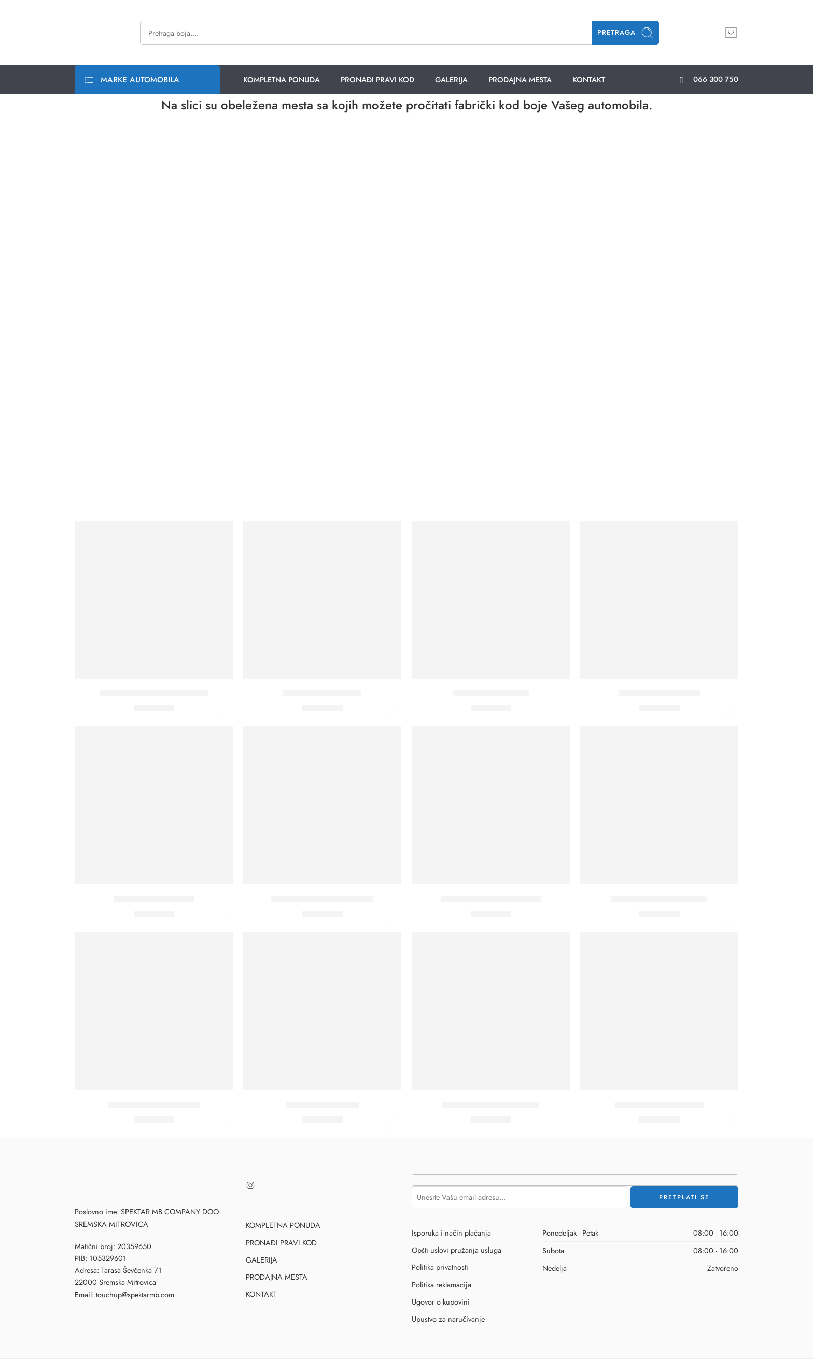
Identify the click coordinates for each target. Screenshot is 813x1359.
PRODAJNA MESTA (520, 79)
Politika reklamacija (441, 1284)
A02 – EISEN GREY (322, 693)
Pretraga (625, 32)
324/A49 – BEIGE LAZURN (154, 693)
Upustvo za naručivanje (448, 1318)
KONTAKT (588, 79)
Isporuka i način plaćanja (451, 1232)
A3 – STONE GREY (491, 693)
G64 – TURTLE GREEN (659, 1105)
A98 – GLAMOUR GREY (659, 899)
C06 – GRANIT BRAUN (154, 1105)
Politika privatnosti (440, 1267)
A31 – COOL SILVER (659, 693)
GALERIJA (451, 79)
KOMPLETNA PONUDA (281, 79)
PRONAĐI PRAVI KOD (377, 79)
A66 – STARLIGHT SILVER (322, 899)
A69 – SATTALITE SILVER (491, 899)
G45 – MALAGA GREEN (490, 1105)
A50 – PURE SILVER (154, 899)
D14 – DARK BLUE (322, 1105)
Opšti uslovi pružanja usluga (456, 1249)
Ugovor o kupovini (441, 1301)
